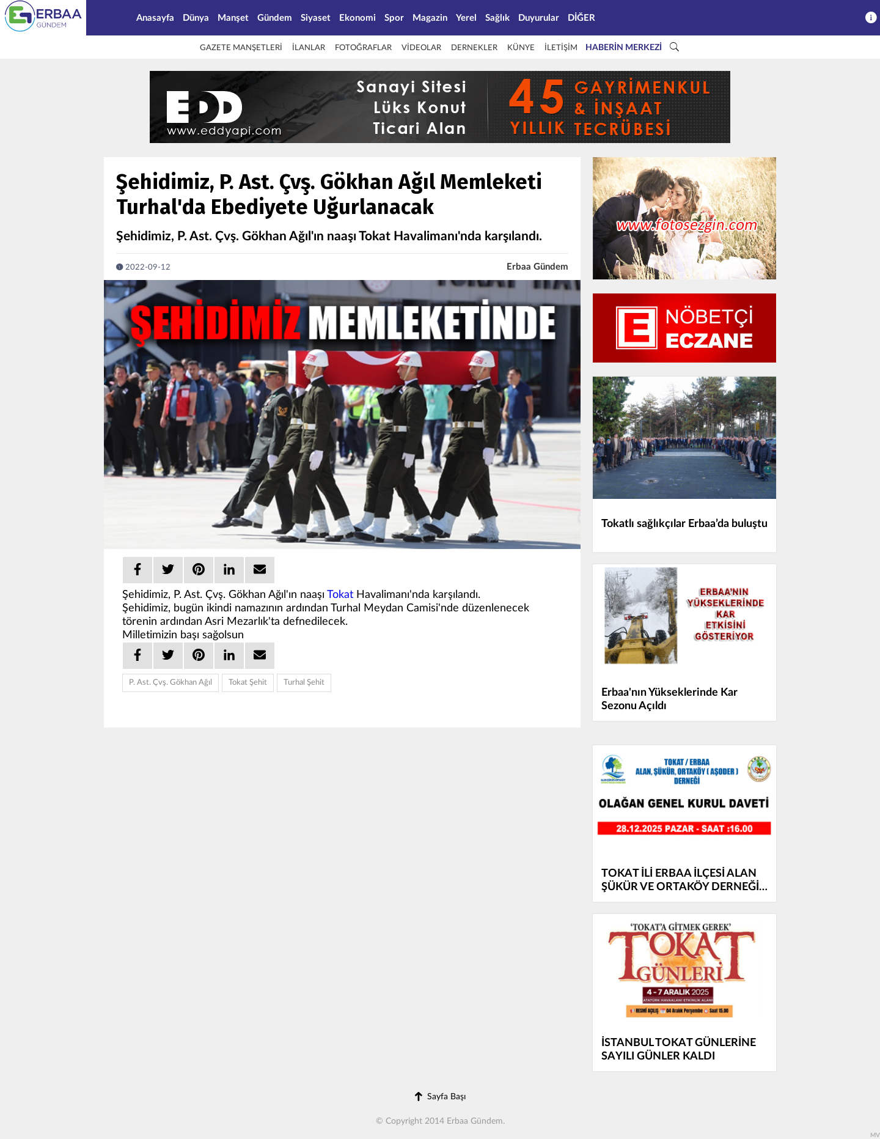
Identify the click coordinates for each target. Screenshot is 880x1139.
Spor (394, 18)
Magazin (430, 18)
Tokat (340, 594)
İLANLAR (308, 48)
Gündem (274, 18)
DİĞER (581, 18)
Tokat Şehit (248, 683)
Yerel (466, 18)
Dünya (196, 18)
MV (875, 1135)
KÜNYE (521, 48)
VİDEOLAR (421, 48)
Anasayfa (155, 18)
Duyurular (538, 18)
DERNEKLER (474, 48)
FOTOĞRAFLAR (363, 48)
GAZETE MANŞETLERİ (241, 48)
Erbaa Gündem (537, 266)
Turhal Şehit (304, 683)
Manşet (233, 18)
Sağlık (497, 18)
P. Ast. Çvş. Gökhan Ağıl (170, 683)
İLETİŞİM (561, 48)
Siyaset (316, 18)
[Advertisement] (831, 215)
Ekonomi (357, 18)
